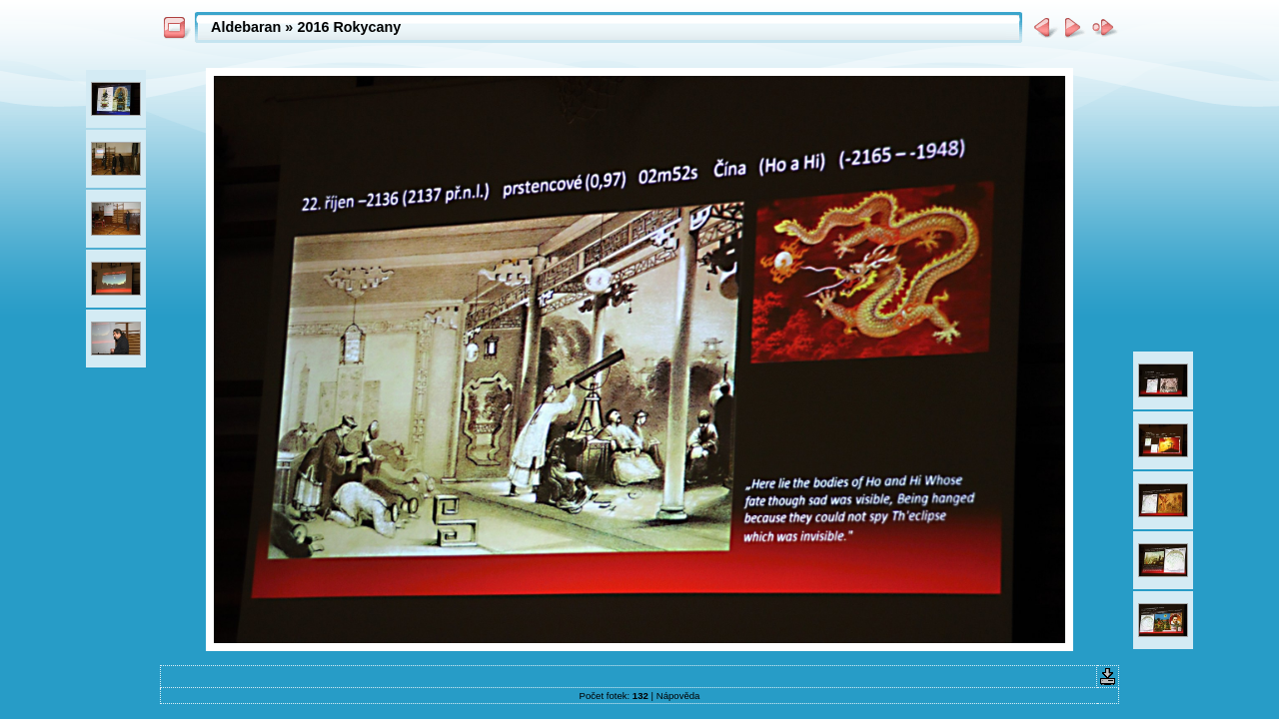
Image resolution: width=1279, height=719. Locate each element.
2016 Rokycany (349, 27)
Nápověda (678, 695)
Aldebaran (246, 27)
